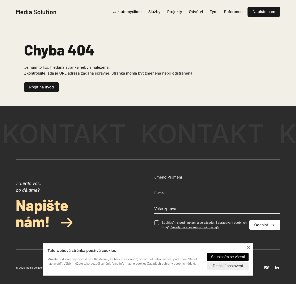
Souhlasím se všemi (228, 257)
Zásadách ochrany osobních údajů (171, 263)
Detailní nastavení (228, 266)
